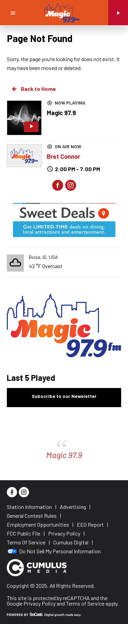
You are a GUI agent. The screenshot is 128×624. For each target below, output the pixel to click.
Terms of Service (85, 603)
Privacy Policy (40, 603)
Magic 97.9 (64, 455)
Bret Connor (63, 156)
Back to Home (33, 88)
